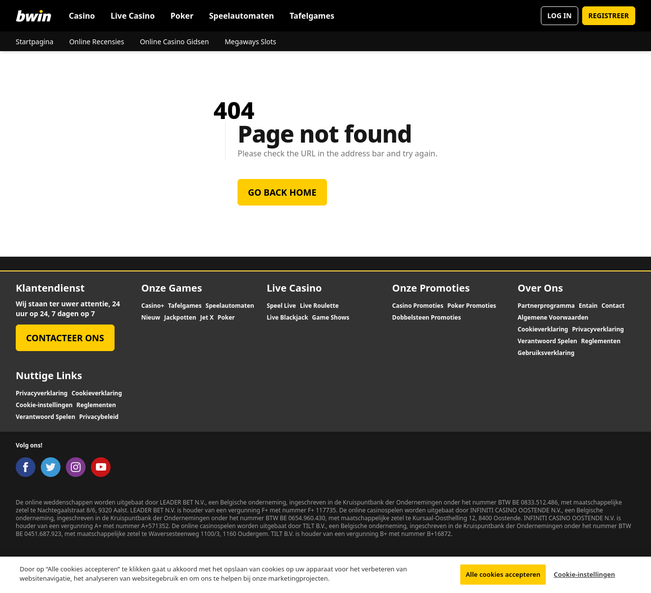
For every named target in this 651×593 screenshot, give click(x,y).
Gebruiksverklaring (546, 353)
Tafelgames (312, 15)
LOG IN (559, 15)
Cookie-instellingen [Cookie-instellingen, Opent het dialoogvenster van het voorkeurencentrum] (584, 577)
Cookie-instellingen (44, 405)
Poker (182, 15)
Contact (612, 306)
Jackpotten (180, 318)
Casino (82, 15)
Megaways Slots (250, 41)
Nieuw (150, 318)
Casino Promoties (418, 306)
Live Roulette (319, 306)
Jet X (207, 318)
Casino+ (152, 306)
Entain (588, 306)
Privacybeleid (98, 417)
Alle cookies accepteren (503, 577)
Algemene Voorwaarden (553, 318)
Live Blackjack (287, 318)
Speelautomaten (241, 15)
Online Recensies (96, 41)
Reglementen (601, 341)
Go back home (282, 192)
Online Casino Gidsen (174, 41)
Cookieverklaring (543, 329)
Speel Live (281, 306)
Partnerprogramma (546, 306)
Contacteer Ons (65, 338)
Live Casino (133, 15)
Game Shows (331, 318)
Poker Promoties (471, 306)
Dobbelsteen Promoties (426, 318)
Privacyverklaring (597, 329)
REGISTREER (609, 15)
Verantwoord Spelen (547, 341)
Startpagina (35, 41)
